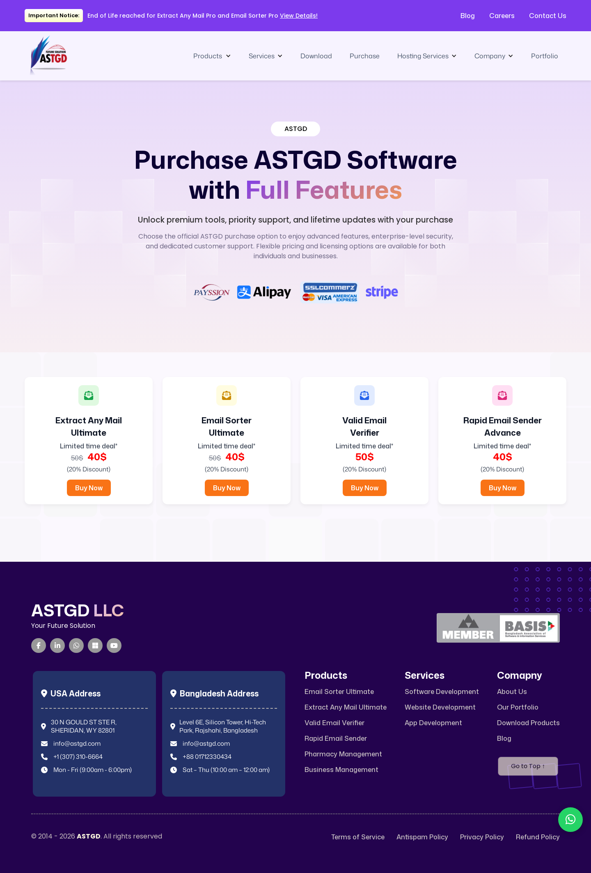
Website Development (440, 707)
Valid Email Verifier (334, 723)
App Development (433, 723)
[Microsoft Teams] (95, 645)
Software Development (442, 691)
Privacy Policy (482, 837)
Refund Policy (538, 837)
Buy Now (89, 487)
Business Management (341, 769)
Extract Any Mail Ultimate (346, 707)
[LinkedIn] (57, 645)
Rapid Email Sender (336, 738)
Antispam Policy (422, 837)
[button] (212, 56)
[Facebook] (38, 645)
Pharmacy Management (343, 754)
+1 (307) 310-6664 (78, 757)
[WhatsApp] (76, 645)
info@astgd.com (77, 744)
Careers (502, 15)
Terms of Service (358, 837)
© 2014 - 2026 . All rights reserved (96, 836)
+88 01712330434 (207, 757)
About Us (512, 691)
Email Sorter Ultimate (339, 691)
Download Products (528, 723)
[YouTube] (114, 645)
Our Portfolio (517, 707)
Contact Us (547, 15)
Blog (467, 15)
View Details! (299, 15)
